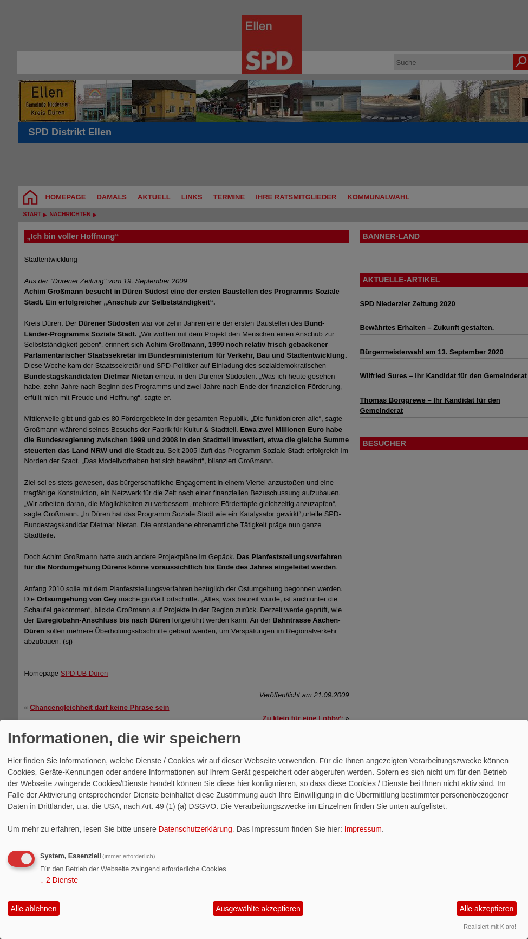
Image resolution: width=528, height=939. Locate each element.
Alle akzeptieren (487, 908)
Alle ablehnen (34, 908)
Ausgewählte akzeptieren (258, 908)
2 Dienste (59, 880)
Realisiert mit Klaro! (490, 926)
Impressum (363, 829)
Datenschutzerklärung (195, 829)
